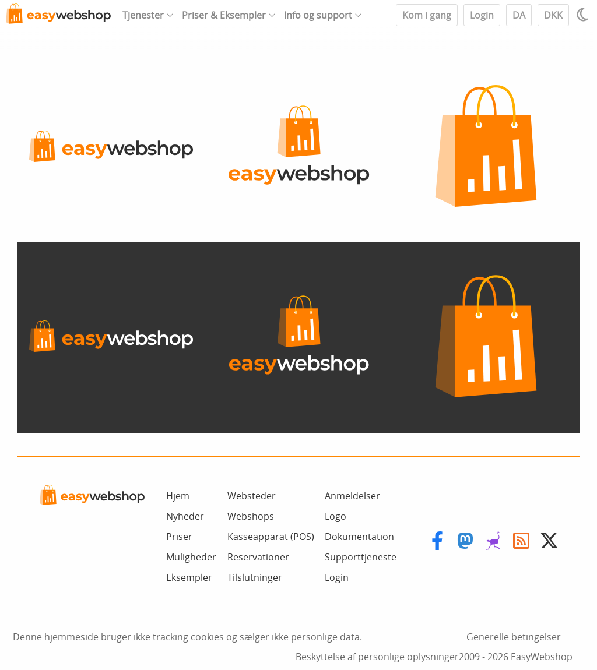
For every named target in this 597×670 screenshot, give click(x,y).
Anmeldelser (352, 495)
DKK (553, 15)
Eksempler (189, 577)
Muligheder (191, 557)
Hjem (177, 495)
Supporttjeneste (360, 557)
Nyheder (185, 516)
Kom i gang (426, 15)
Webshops (250, 516)
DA (518, 15)
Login (482, 15)
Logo (335, 516)
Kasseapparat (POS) (270, 536)
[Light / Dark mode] (584, 14)
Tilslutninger (254, 577)
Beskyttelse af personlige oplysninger (377, 656)
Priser (179, 536)
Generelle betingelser (513, 636)
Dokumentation (359, 536)
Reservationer (258, 557)
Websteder (251, 495)
